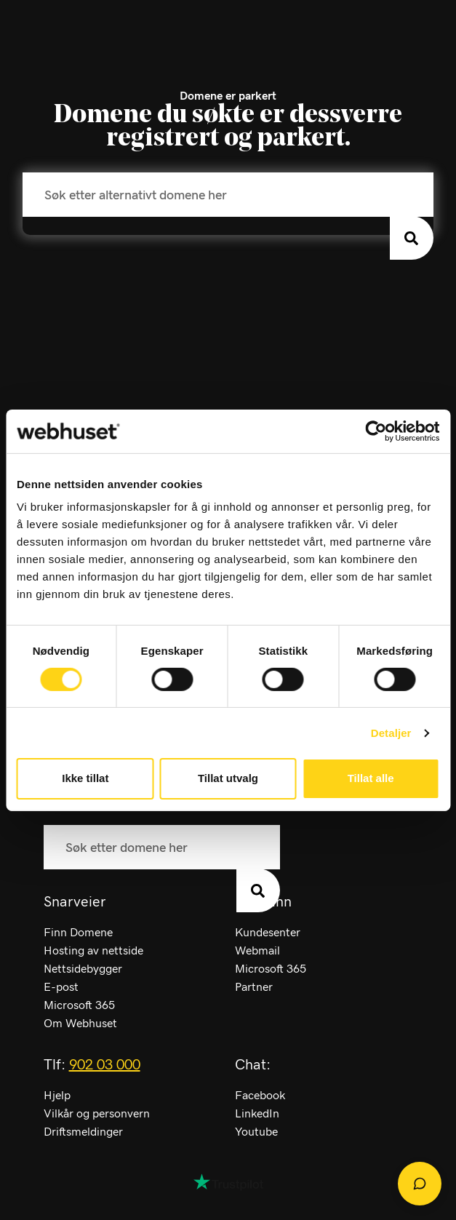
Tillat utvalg (228, 778)
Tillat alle (371, 778)
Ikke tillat (85, 778)
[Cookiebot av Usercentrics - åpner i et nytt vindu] (375, 431)
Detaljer (391, 733)
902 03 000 (104, 1065)
